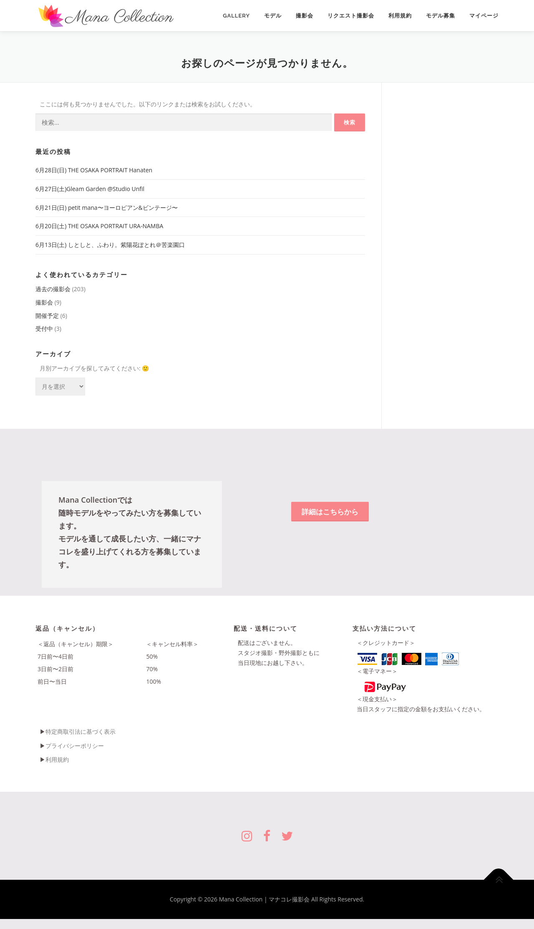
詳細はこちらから (330, 511)
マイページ (484, 16)
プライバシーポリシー (74, 746)
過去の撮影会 (53, 289)
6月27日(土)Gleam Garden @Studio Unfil (89, 189)
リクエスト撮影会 (350, 16)
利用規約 (400, 16)
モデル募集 (440, 16)
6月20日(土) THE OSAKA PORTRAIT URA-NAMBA (99, 226)
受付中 (44, 328)
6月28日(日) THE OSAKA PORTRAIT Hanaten (93, 170)
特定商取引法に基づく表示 (80, 731)
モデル (273, 16)
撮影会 (304, 16)
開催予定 (47, 316)
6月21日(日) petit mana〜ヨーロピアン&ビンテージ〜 (106, 207)
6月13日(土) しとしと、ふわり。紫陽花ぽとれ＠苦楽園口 (110, 245)
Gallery (236, 16)
